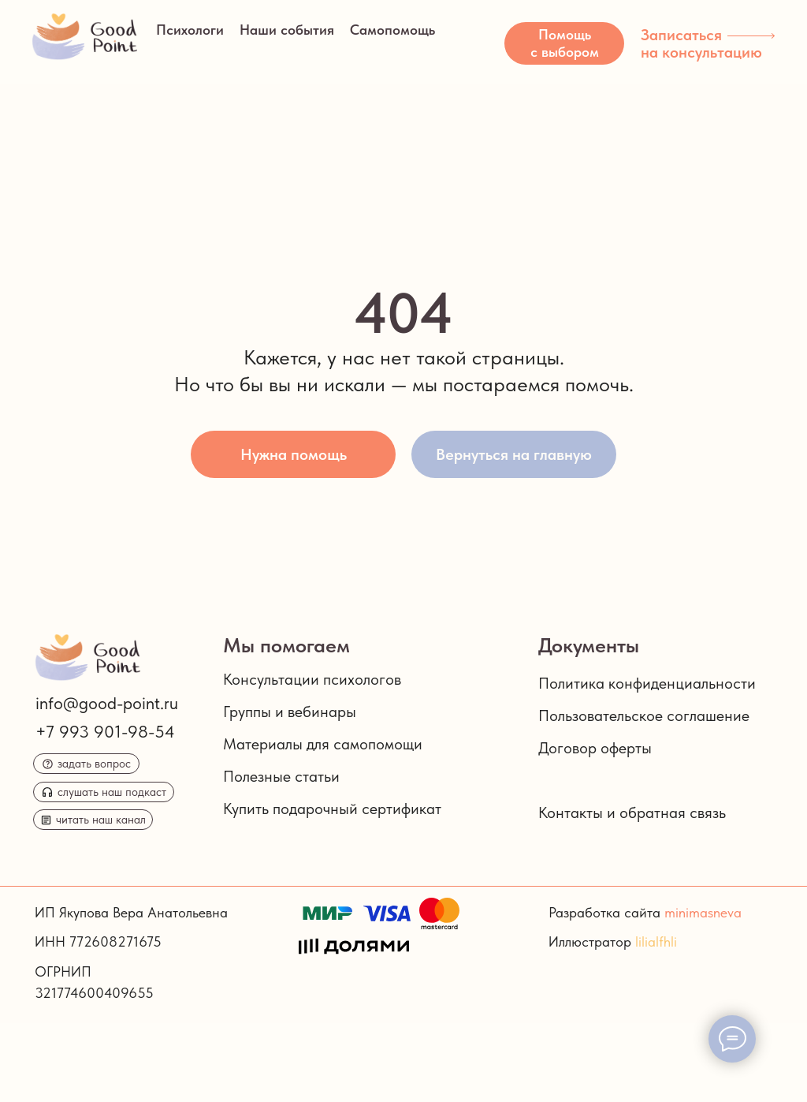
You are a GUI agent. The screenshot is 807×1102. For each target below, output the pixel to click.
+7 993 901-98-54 (105, 731)
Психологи (190, 29)
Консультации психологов (312, 679)
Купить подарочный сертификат (332, 808)
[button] (564, 43)
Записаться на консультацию (701, 43)
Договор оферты (595, 747)
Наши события (287, 29)
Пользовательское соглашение (643, 715)
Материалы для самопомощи (322, 743)
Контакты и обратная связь (632, 812)
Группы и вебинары (289, 711)
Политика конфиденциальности (647, 683)
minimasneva (703, 912)
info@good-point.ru (106, 703)
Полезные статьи (281, 776)
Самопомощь (392, 29)
